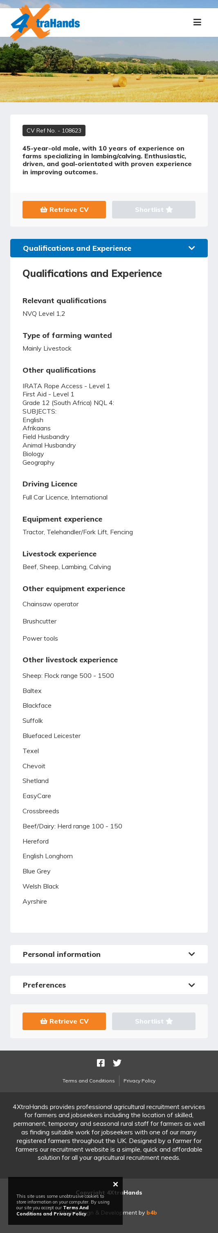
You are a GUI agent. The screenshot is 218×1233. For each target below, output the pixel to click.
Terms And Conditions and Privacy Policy (52, 1210)
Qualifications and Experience (109, 248)
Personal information (109, 954)
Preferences (109, 985)
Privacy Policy (139, 1081)
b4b (151, 1212)
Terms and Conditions (89, 1081)
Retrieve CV (64, 209)
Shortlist (154, 209)
